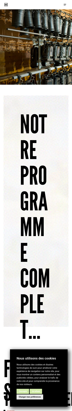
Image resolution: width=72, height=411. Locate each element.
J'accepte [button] (23, 391)
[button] (65, 4)
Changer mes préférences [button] (30, 397)
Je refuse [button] (36, 391)
